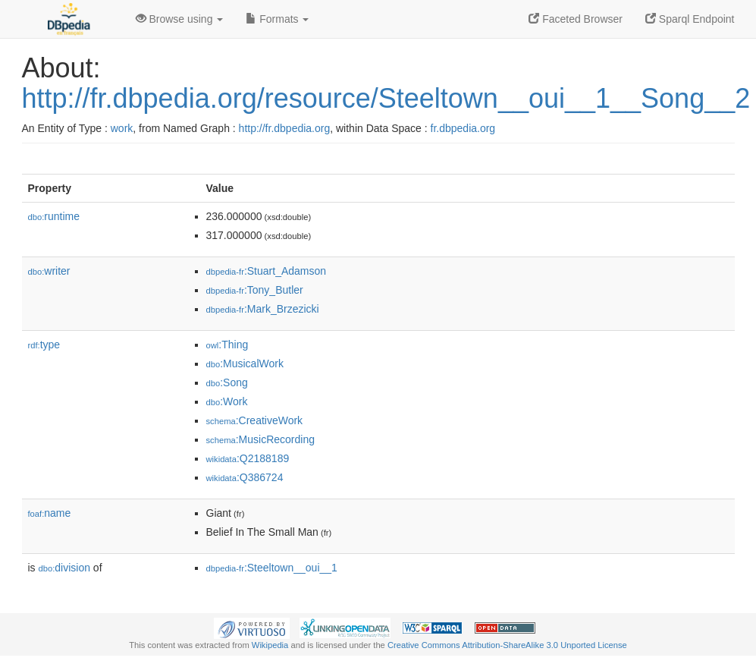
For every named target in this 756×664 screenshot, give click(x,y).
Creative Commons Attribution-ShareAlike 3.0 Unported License (507, 645)
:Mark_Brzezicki (262, 309)
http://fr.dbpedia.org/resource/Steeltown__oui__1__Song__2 (386, 98)
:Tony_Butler (254, 290)
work (122, 128)
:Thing (227, 344)
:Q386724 (245, 477)
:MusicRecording (260, 439)
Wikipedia (270, 645)
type (44, 344)
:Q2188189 (248, 458)
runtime (54, 216)
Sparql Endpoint (690, 19)
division (64, 568)
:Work (227, 401)
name (49, 513)
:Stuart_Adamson (266, 271)
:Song (227, 382)
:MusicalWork (245, 363)
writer (49, 271)
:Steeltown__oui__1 (271, 568)
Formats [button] (277, 19)
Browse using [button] (180, 19)
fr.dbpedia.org (463, 128)
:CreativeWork (254, 420)
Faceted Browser (576, 19)
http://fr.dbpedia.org (285, 128)
